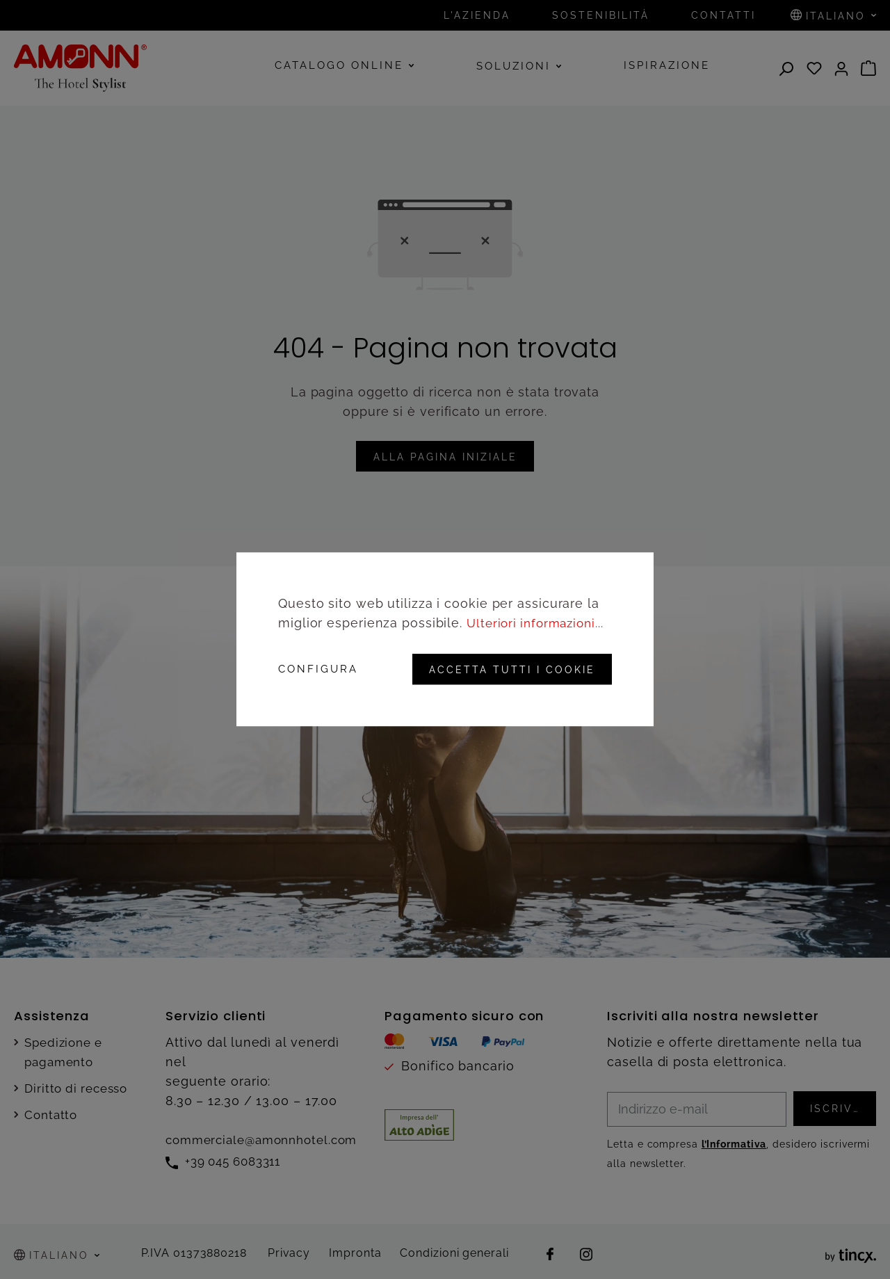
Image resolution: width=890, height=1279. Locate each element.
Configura (318, 669)
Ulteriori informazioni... (539, 623)
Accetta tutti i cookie (508, 669)
